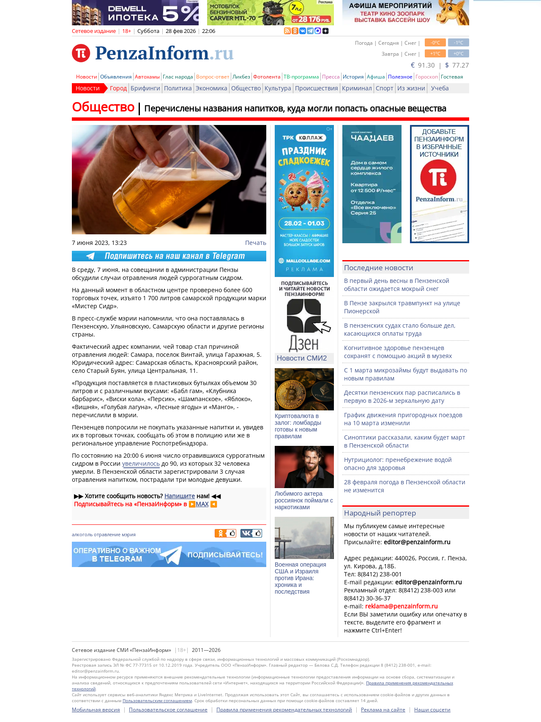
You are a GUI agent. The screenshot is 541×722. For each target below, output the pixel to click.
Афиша (376, 76)
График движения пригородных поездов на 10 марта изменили (403, 419)
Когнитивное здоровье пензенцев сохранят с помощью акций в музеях (398, 352)
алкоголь (82, 534)
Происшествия (316, 88)
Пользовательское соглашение (168, 709)
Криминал (357, 88)
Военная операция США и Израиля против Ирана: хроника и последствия (300, 578)
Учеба (440, 88)
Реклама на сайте (383, 709)
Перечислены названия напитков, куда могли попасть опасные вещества (295, 108)
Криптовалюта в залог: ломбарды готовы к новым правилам (298, 426)
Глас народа (178, 76)
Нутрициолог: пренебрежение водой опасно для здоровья (398, 464)
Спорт (384, 88)
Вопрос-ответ (213, 76)
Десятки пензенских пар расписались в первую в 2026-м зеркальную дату (402, 396)
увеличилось (141, 463)
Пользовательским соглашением (157, 700)
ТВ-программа (301, 76)
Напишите (179, 496)
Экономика (211, 88)
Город (118, 88)
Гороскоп (426, 76)
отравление (107, 534)
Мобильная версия (96, 709)
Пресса (331, 76)
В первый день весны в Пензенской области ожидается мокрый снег (396, 285)
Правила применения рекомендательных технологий (284, 709)
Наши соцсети (432, 709)
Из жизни (411, 88)
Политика (178, 88)
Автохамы (147, 76)
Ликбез (241, 76)
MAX (202, 504)
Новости (86, 76)
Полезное (400, 76)
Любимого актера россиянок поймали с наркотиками (304, 500)
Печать (255, 243)
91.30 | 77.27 (440, 65)
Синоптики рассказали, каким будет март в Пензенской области (404, 441)
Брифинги (145, 88)
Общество (246, 88)
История (353, 76)
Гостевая (452, 76)
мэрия (129, 534)
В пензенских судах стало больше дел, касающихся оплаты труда (400, 329)
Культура (278, 88)
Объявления (116, 76)
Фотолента (267, 76)
